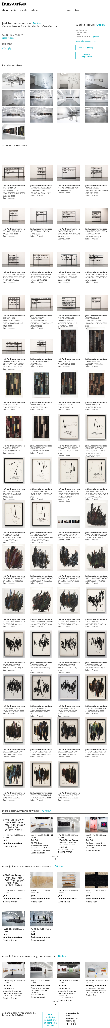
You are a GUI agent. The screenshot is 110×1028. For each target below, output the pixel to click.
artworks (23, 10)
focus (69, 10)
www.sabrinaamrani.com (86, 41)
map (96, 36)
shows (5, 10)
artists (13, 10)
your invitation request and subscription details (50, 1020)
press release (8, 37)
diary (77, 10)
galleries (34, 10)
